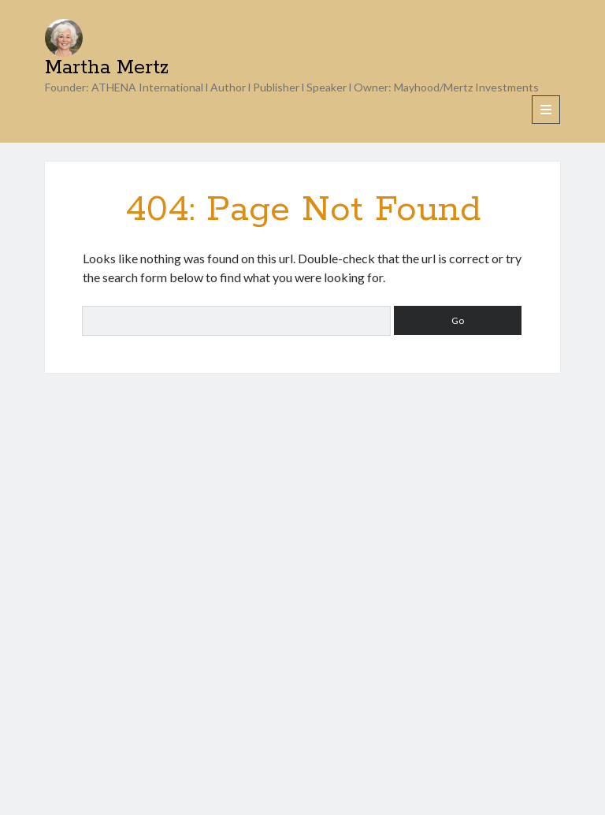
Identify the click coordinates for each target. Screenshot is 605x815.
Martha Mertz (107, 67)
